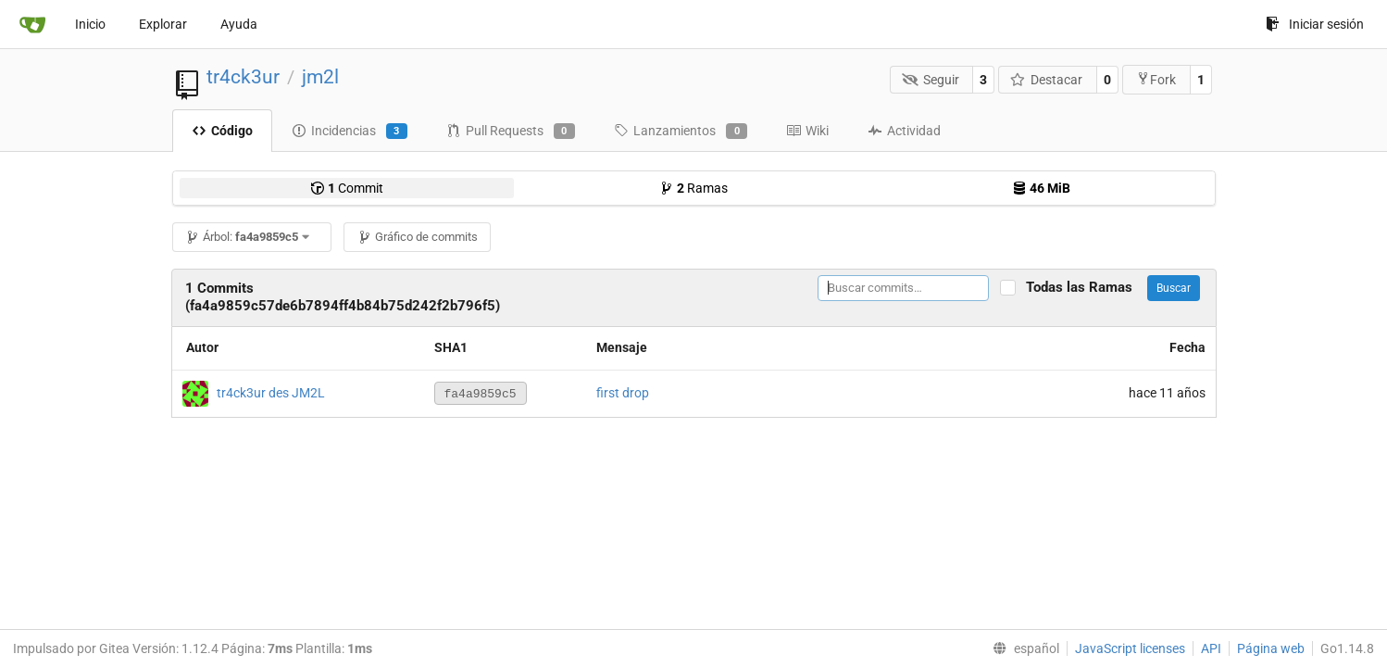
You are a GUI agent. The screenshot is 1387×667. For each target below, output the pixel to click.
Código (222, 130)
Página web (1271, 648)
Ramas (693, 188)
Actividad (904, 130)
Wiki (807, 130)
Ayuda (238, 24)
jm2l (320, 77)
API (1211, 648)
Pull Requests (510, 131)
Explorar (163, 24)
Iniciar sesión (1315, 24)
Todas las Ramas (1084, 288)
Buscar (1173, 288)
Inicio (90, 24)
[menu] (1022, 648)
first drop (622, 392)
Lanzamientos (680, 131)
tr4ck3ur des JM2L (271, 391)
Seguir (930, 79)
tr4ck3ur (243, 77)
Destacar (1046, 79)
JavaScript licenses (1130, 648)
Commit (346, 188)
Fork (1156, 79)
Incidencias (349, 131)
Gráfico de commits (417, 237)
